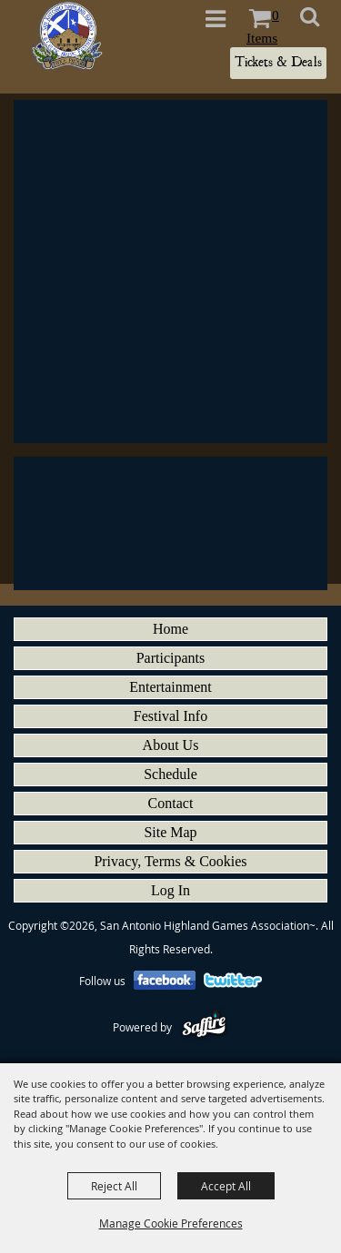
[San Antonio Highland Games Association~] (66, 35)
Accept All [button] (226, 1186)
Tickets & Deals (278, 62)
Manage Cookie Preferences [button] (171, 1223)
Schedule (170, 774)
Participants (171, 658)
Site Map (170, 832)
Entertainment (170, 687)
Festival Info (170, 716)
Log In (170, 890)
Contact (171, 803)
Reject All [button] (114, 1186)
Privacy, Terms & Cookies (170, 861)
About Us (171, 745)
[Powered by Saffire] (204, 1027)
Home (170, 628)
